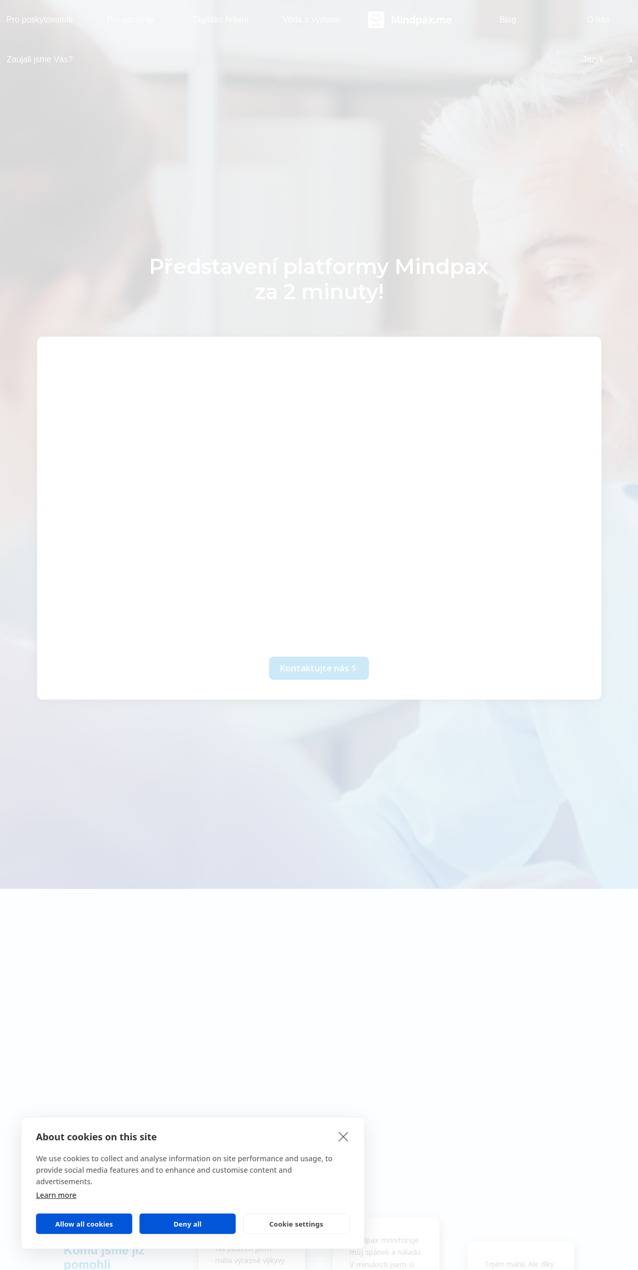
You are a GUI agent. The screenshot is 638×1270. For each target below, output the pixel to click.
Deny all (187, 1224)
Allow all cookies (84, 1224)
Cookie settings (296, 1224)
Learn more (56, 1195)
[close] (343, 1136)
